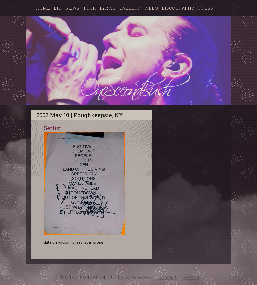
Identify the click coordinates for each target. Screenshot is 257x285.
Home (43, 8)
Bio (58, 8)
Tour (89, 8)
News (72, 8)
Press (205, 8)
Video (151, 8)
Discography (178, 8)
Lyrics (108, 8)
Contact (167, 277)
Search (191, 277)
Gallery (129, 8)
